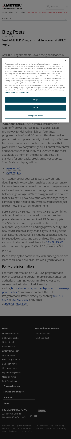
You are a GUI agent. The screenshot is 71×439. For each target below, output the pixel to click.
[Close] (65, 61)
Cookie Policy (10, 92)
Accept (35, 100)
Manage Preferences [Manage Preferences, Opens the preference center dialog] (35, 116)
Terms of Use (24, 92)
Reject (35, 108)
